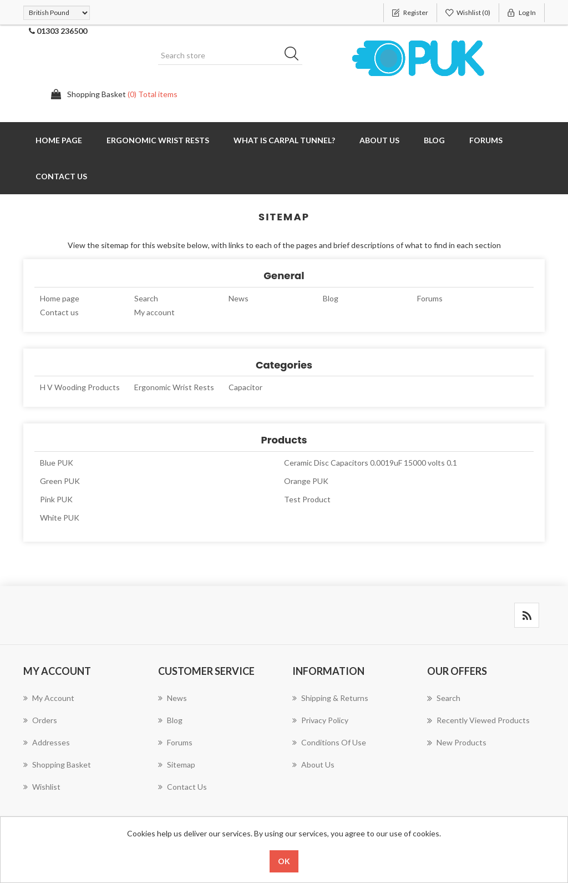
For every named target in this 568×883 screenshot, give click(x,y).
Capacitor (245, 387)
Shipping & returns (330, 698)
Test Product (307, 499)
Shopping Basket (57, 764)
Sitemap (176, 764)
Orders (40, 720)
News (238, 298)
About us (379, 140)
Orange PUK (306, 481)
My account (154, 312)
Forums (486, 140)
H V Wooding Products (80, 387)
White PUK (59, 517)
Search (146, 298)
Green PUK (60, 481)
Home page (59, 140)
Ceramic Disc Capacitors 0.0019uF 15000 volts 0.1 (370, 462)
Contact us (61, 176)
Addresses (46, 742)
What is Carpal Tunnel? (284, 140)
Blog (434, 140)
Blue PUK (56, 462)
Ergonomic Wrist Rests (157, 140)
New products (456, 742)
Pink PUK (56, 499)
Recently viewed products (478, 720)
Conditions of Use (329, 742)
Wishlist (41, 786)
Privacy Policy (320, 720)
